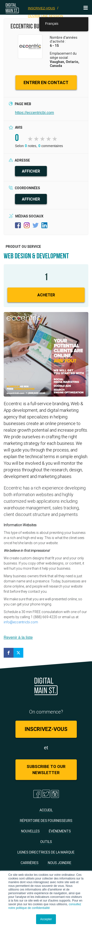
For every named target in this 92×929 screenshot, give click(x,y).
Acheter (46, 294)
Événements (60, 831)
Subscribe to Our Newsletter (46, 769)
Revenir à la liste (18, 637)
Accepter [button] (46, 919)
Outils (46, 842)
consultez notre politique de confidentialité (44, 906)
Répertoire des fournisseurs (46, 820)
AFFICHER (31, 171)
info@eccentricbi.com (21, 622)
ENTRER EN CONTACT (46, 82)
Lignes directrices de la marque (46, 852)
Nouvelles (30, 831)
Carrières (30, 863)
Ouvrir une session (45, 16)
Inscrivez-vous (41, 8)
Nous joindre (59, 863)
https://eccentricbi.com (34, 113)
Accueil (46, 810)
